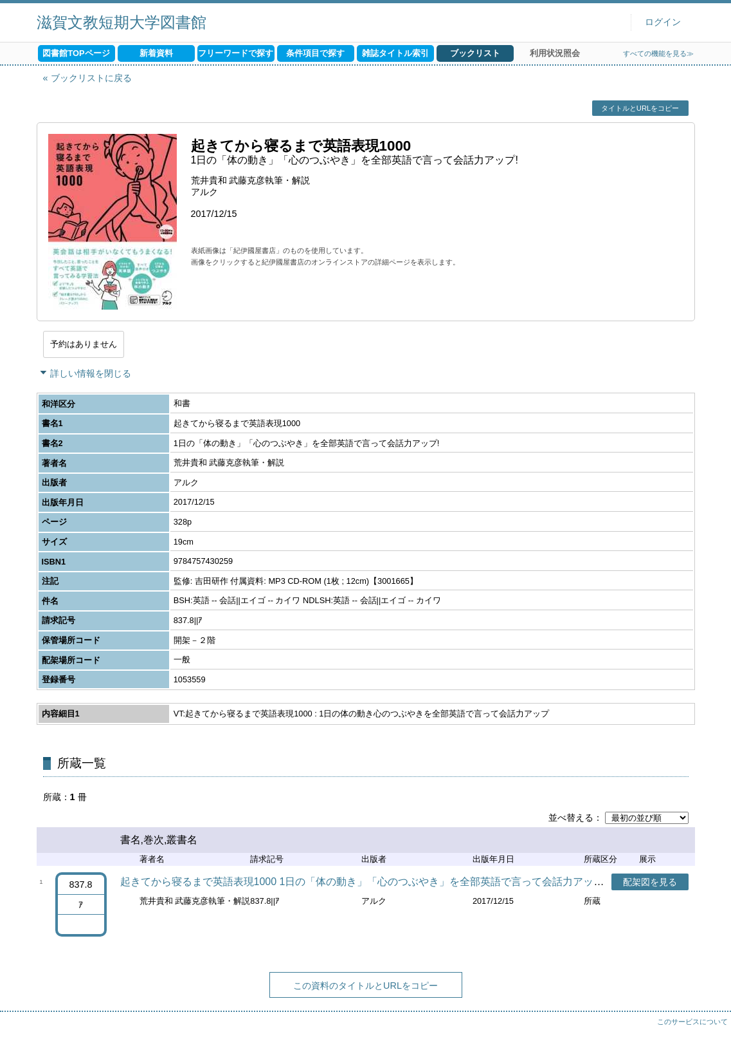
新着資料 (156, 53)
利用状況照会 (555, 53)
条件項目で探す (315, 53)
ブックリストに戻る (91, 78)
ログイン (663, 22)
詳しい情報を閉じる (90, 373)
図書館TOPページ (75, 53)
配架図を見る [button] (650, 882)
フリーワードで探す (235, 53)
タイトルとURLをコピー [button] (640, 108)
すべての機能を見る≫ (658, 53)
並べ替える (570, 817)
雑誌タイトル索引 (395, 53)
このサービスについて (692, 1021)
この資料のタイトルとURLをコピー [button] (365, 985)
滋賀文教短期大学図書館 (121, 22)
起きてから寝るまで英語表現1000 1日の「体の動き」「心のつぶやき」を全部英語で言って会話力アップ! (363, 881)
